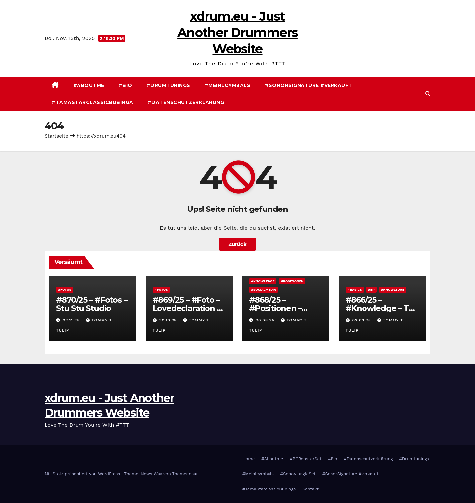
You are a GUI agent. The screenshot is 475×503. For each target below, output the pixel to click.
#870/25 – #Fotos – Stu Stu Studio (91, 304)
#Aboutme (88, 85)
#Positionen (292, 281)
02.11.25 (72, 320)
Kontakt (310, 489)
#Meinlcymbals (228, 85)
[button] (427, 94)
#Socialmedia (263, 289)
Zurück (237, 244)
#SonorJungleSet (298, 473)
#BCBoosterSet (305, 458)
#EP (371, 289)
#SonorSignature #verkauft (308, 85)
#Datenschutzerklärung (186, 102)
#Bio (125, 85)
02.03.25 (362, 320)
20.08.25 (266, 320)
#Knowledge (262, 281)
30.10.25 (168, 320)
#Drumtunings (168, 85)
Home (248, 458)
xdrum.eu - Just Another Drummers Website (237, 33)
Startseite (56, 136)
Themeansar (185, 473)
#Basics (355, 289)
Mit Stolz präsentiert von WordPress (83, 473)
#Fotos (64, 289)
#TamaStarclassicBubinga (92, 102)
